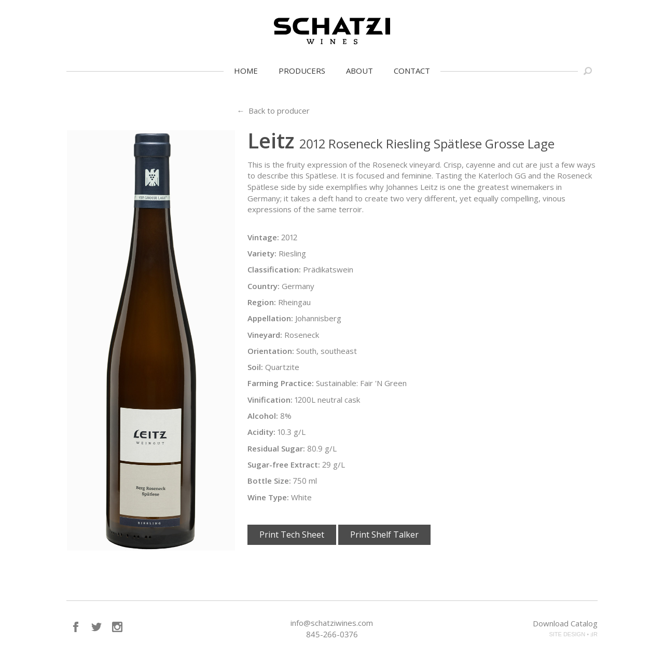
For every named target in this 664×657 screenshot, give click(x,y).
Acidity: (261, 432)
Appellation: (270, 318)
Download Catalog (565, 623)
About (359, 70)
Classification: (274, 269)
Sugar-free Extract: (283, 464)
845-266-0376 (332, 634)
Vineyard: (264, 335)
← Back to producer (273, 110)
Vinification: (270, 399)
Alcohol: (262, 415)
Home (246, 70)
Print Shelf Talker (384, 534)
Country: (263, 286)
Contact (412, 70)
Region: (261, 302)
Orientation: (270, 351)
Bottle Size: (269, 480)
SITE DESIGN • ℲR (573, 634)
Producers (302, 70)
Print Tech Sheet (291, 534)
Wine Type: (268, 497)
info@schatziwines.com (331, 623)
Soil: (255, 367)
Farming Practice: (280, 383)
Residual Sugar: (276, 448)
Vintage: (263, 237)
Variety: (261, 253)
